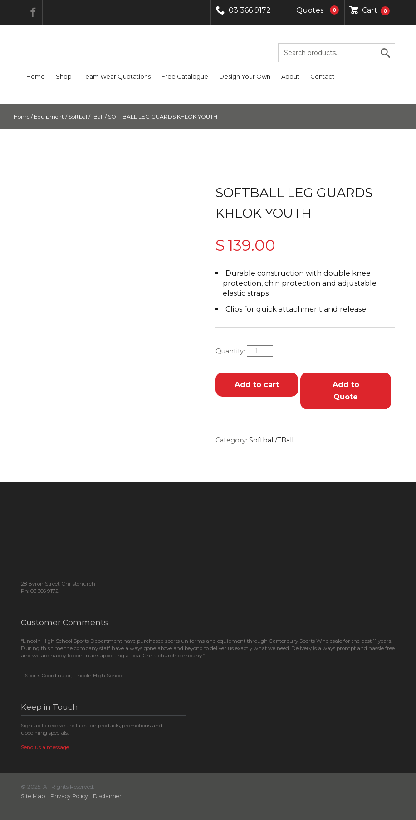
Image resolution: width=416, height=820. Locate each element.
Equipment (49, 116)
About (290, 76)
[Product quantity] (260, 351)
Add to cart (257, 384)
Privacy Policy (69, 796)
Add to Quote (346, 390)
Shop (64, 76)
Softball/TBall (86, 116)
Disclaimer (107, 796)
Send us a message (45, 747)
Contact (322, 76)
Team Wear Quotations (117, 76)
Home (35, 76)
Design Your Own (244, 76)
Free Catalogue (185, 76)
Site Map (33, 796)
